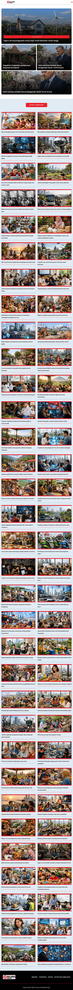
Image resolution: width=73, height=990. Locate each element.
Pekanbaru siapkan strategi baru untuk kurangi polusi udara (53, 525)
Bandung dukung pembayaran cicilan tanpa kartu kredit (16, 887)
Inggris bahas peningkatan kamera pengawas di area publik (53, 156)
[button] (72, 2)
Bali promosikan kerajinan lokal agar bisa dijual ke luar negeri (17, 498)
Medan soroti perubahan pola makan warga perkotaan (15, 838)
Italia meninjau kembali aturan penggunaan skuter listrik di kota (27, 92)
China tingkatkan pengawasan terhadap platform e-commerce (54, 964)
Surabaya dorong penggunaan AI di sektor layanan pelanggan (54, 447)
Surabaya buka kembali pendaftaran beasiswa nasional (16, 814)
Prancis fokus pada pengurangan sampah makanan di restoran (18, 551)
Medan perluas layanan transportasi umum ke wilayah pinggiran (54, 209)
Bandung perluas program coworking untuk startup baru (52, 838)
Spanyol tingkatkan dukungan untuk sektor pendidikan (52, 814)
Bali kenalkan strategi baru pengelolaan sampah (14, 964)
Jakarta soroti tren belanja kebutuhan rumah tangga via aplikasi (55, 684)
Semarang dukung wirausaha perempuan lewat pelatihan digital (54, 710)
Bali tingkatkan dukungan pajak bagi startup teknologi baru (53, 132)
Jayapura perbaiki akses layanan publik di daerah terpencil (16, 474)
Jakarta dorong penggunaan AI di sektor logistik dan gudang (17, 913)
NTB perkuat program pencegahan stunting (49, 734)
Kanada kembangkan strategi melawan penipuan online (52, 421)
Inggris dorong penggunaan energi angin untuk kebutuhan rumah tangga (31, 41)
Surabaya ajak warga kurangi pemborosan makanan (15, 710)
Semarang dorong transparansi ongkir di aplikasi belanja (16, 937)
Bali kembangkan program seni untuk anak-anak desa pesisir (17, 132)
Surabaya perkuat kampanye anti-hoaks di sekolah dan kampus (18, 394)
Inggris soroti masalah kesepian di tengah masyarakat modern (54, 862)
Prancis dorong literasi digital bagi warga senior (14, 761)
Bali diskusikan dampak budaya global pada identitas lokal (16, 787)
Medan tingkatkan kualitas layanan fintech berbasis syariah (17, 657)
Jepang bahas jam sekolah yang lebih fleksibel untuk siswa (53, 288)
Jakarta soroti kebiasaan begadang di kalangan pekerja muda (17, 578)
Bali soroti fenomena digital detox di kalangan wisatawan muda (18, 262)
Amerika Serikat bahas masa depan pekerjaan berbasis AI (53, 474)
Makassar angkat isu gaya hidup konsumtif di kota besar (53, 315)
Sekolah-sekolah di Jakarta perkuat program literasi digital (53, 913)
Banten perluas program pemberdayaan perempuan (15, 862)
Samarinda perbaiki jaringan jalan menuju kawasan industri (53, 341)
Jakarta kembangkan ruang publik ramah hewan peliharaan (53, 182)
